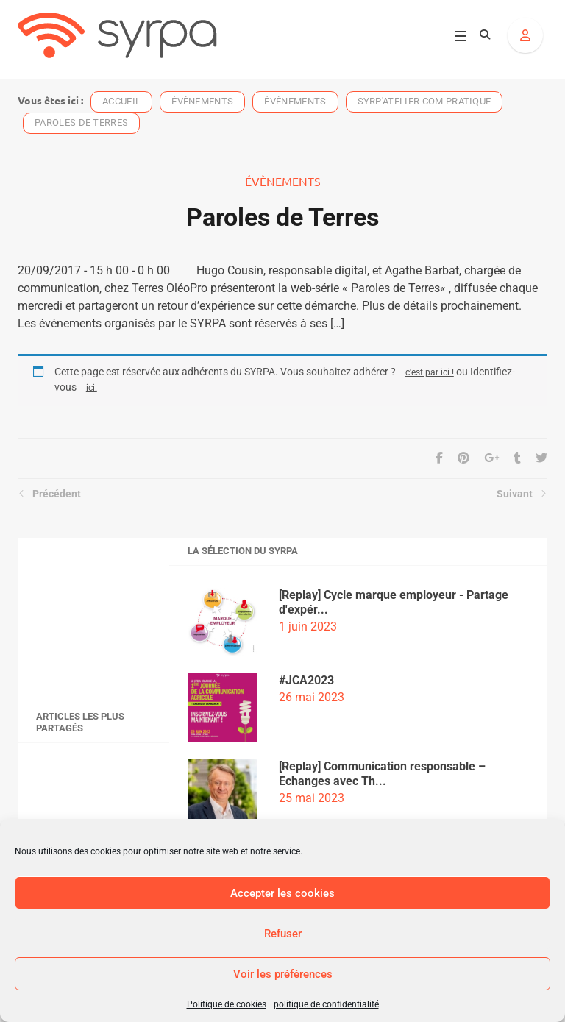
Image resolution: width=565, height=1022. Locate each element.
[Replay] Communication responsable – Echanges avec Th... (382, 773)
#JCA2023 (306, 680)
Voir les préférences (283, 974)
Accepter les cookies (282, 893)
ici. (91, 387)
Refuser (283, 933)
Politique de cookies (226, 1004)
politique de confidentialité (326, 1004)
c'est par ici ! (429, 371)
